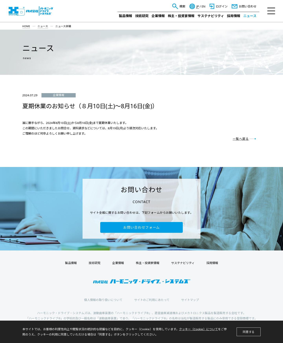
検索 (182, 6)
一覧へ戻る (241, 139)
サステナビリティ (211, 16)
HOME (26, 26)
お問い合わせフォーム (141, 227)
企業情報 (158, 16)
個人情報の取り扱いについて (103, 300)
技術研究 (142, 16)
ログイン (222, 6)
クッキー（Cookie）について (198, 329)
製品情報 (125, 16)
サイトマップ (190, 300)
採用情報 (233, 16)
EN (203, 6)
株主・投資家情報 (181, 16)
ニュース (249, 16)
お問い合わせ (247, 6)
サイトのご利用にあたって (151, 300)
